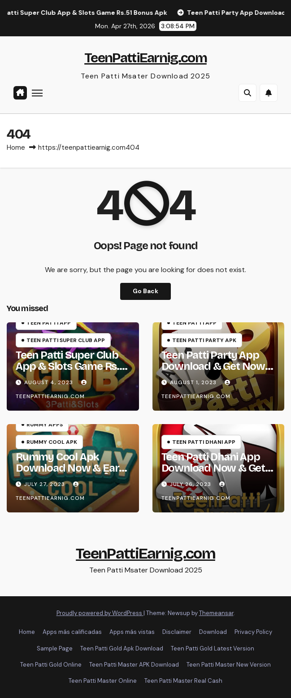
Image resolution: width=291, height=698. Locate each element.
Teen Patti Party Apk (204, 340)
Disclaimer (176, 632)
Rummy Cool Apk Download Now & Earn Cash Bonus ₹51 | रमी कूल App (71, 474)
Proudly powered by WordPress (99, 613)
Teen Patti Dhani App (203, 442)
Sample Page (55, 648)
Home (16, 147)
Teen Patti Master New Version (229, 664)
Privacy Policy (253, 632)
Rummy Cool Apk (51, 442)
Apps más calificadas (72, 632)
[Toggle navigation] (37, 92)
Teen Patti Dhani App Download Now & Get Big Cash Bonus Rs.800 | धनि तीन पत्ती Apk (217, 474)
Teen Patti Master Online (103, 681)
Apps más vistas (132, 632)
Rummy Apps (44, 424)
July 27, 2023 (45, 484)
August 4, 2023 (49, 382)
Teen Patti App (48, 322)
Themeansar (216, 613)
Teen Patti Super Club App (65, 340)
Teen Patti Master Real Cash (183, 681)
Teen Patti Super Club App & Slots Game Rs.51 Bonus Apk (72, 366)
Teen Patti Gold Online (51, 664)
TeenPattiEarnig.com (145, 58)
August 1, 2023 (194, 382)
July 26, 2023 (191, 484)
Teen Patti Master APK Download (134, 664)
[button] (247, 93)
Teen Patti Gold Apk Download (121, 648)
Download (213, 632)
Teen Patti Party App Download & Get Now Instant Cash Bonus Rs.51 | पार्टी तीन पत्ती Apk (213, 372)
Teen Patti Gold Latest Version (212, 648)
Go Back (145, 291)
